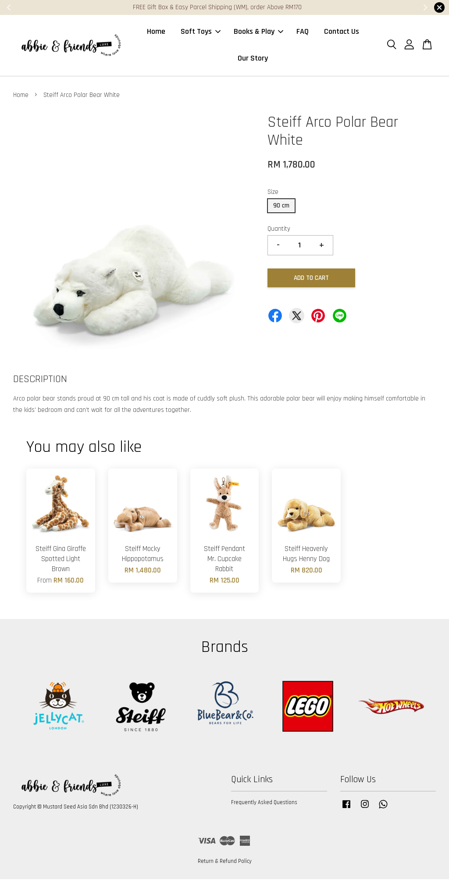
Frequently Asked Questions (264, 803)
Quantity (278, 229)
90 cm (281, 206)
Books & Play (258, 32)
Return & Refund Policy (225, 862)
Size (272, 193)
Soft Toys (201, 32)
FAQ (302, 32)
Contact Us (341, 32)
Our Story (253, 59)
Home (156, 32)
